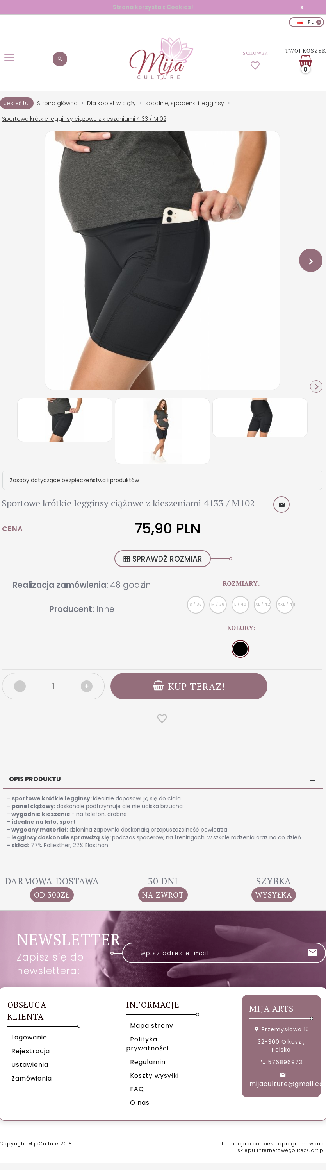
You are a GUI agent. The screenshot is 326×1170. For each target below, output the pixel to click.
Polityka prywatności (147, 1044)
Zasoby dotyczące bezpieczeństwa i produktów (74, 480)
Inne (105, 609)
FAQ (137, 1088)
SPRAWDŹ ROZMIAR (162, 559)
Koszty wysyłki (154, 1075)
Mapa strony (151, 1025)
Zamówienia (31, 1078)
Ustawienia (29, 1064)
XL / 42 (262, 604)
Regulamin (148, 1061)
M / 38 (217, 604)
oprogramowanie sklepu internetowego (281, 1147)
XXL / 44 (286, 604)
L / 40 (240, 604)
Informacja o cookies (245, 1143)
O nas (140, 1102)
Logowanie (29, 1037)
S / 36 (195, 604)
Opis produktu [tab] (35, 779)
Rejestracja (30, 1051)
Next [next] (316, 386)
